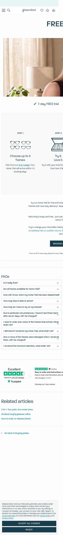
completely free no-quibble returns (45, 230)
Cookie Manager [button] (35, 516)
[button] (31, 283)
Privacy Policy (29, 518)
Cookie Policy (14, 518)
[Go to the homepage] (31, 11)
